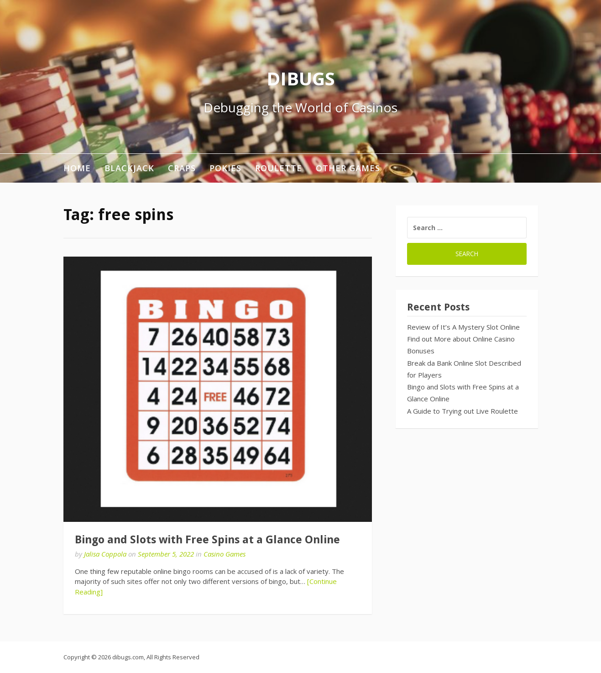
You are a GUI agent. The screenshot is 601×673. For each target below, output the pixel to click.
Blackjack (129, 168)
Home (77, 168)
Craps (182, 168)
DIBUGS (301, 78)
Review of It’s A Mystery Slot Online (463, 326)
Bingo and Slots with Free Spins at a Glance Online (207, 539)
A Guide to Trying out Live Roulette (462, 410)
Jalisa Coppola (105, 553)
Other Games (348, 168)
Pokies (225, 168)
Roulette (278, 168)
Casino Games (225, 553)
